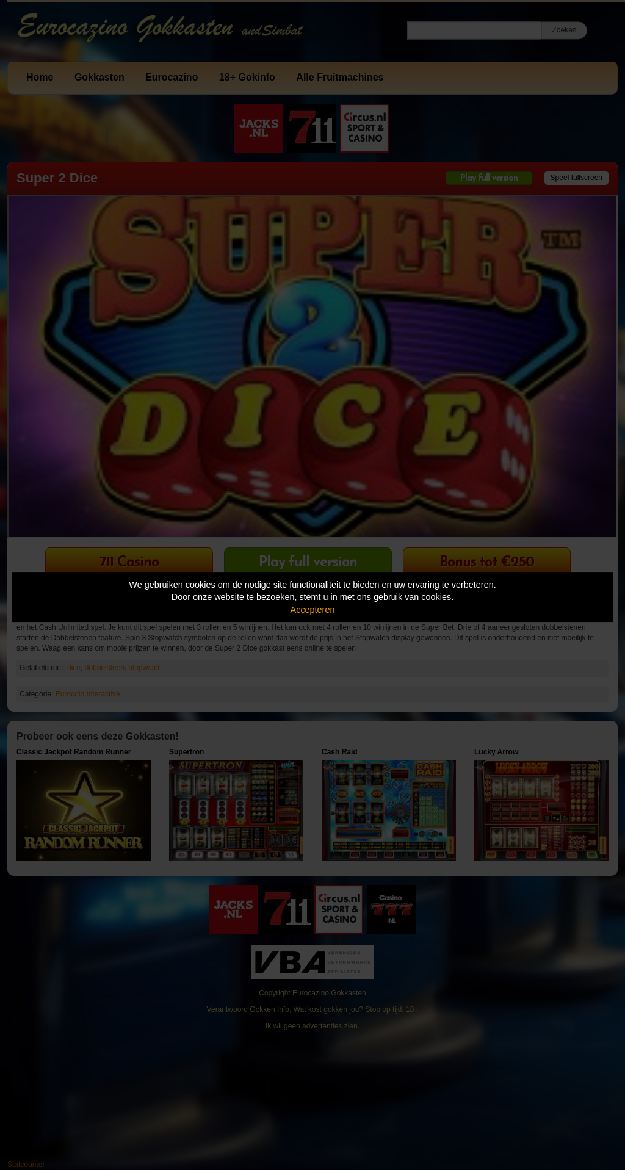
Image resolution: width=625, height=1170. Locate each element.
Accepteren (313, 610)
